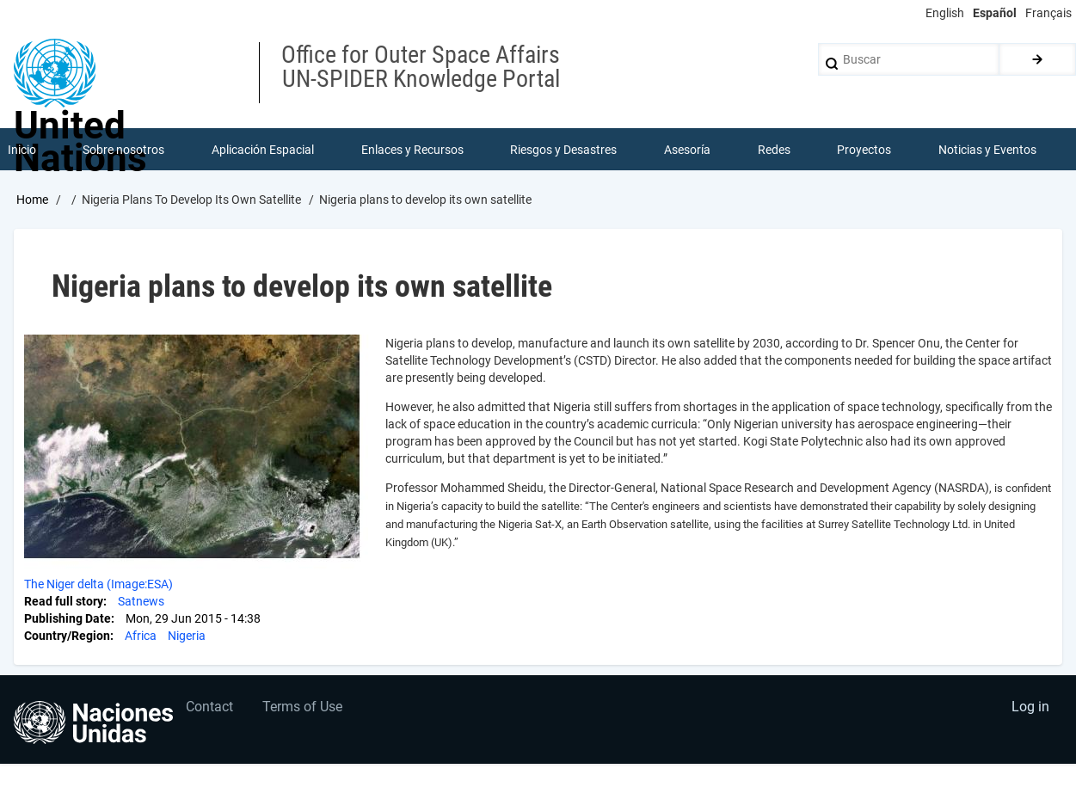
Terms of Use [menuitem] (304, 709)
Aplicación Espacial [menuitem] (263, 150)
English (944, 13)
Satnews (141, 602)
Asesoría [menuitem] (687, 150)
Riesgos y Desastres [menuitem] (564, 150)
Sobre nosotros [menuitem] (124, 150)
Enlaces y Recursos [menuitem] (412, 150)
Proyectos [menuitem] (865, 150)
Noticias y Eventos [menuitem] (987, 150)
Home (32, 200)
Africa (141, 636)
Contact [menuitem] (210, 709)
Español (995, 13)
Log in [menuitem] (1029, 709)
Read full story (63, 602)
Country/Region (67, 636)
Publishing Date (67, 619)
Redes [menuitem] (774, 150)
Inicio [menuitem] (22, 150)
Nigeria (187, 636)
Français (1048, 13)
